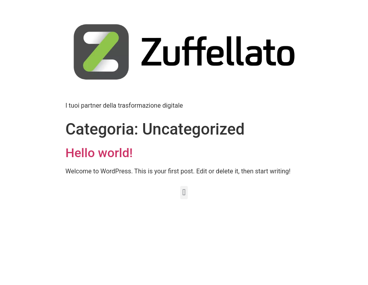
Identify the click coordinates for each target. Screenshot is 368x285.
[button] (184, 192)
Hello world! (99, 152)
